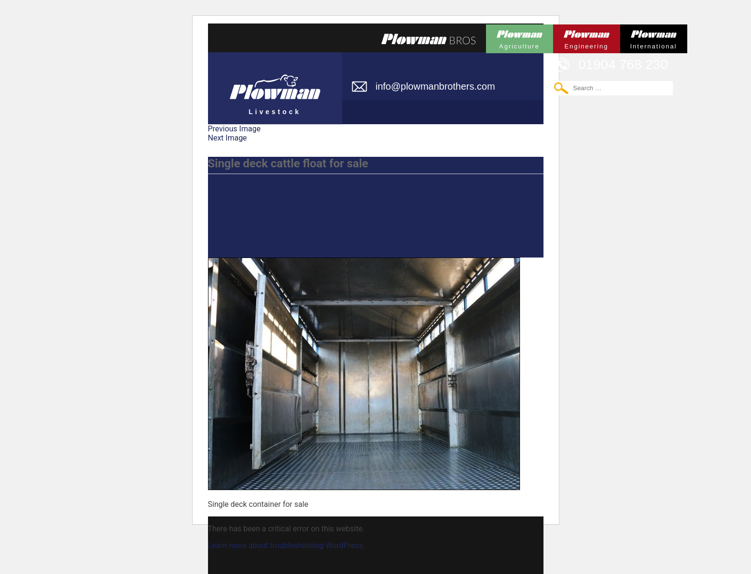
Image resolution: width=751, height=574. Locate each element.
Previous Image (234, 128)
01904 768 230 (623, 64)
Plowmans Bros (428, 38)
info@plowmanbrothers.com (435, 86)
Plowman (519, 37)
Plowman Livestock (275, 84)
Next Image (227, 137)
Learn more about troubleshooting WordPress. (286, 545)
